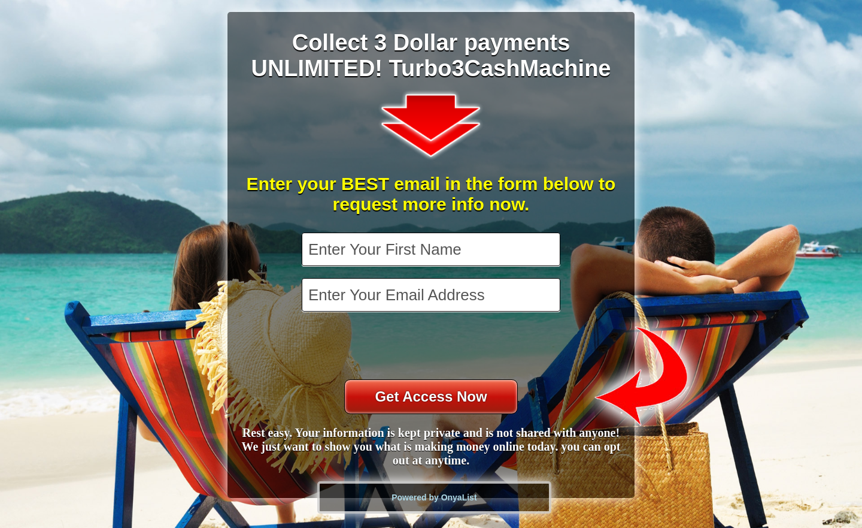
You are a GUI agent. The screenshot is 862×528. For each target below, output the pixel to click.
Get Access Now (431, 396)
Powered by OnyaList (433, 497)
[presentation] (432, 347)
